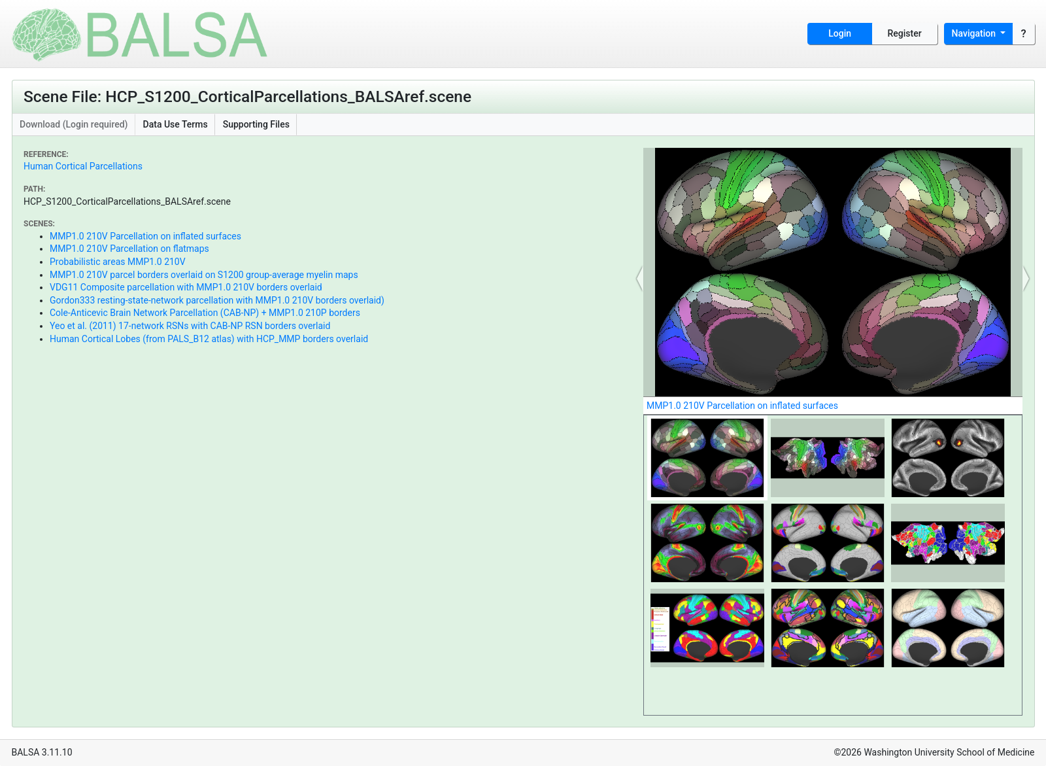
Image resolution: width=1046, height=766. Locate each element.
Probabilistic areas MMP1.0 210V (118, 261)
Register (905, 33)
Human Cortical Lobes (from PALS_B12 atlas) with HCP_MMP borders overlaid (209, 339)
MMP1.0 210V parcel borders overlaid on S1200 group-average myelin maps (204, 275)
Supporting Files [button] (256, 124)
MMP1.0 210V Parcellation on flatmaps (129, 248)
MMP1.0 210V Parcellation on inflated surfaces (145, 236)
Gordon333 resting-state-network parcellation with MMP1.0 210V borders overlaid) (217, 300)
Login (839, 33)
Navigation (975, 33)
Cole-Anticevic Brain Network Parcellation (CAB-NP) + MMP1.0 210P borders (205, 312)
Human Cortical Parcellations (83, 166)
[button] (640, 279)
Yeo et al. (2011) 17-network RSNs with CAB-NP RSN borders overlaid (190, 326)
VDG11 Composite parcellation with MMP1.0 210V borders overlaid (186, 287)
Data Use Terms (175, 124)
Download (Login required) (74, 124)
